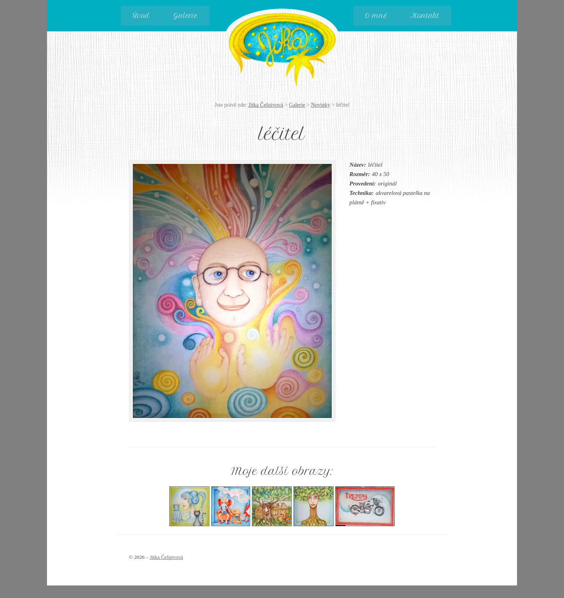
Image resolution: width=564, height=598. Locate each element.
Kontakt (424, 16)
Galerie (185, 16)
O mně (376, 16)
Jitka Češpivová (282, 43)
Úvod (141, 16)
